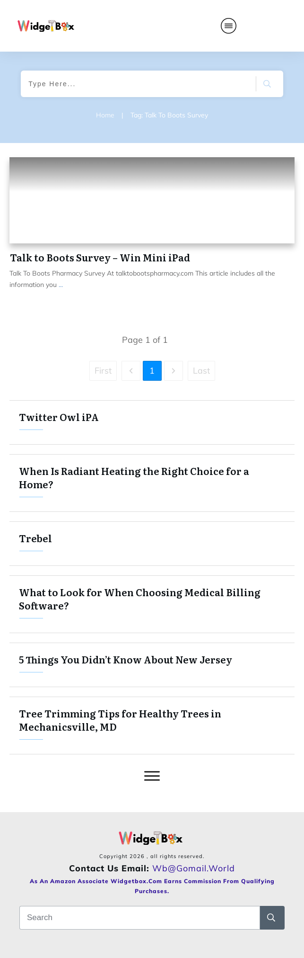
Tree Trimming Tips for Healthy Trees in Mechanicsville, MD (152, 725)
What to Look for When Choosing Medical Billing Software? (152, 604)
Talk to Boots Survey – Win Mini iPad (100, 257)
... (61, 284)
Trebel (152, 543)
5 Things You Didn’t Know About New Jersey (152, 665)
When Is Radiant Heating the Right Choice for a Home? (152, 483)
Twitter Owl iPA (152, 422)
